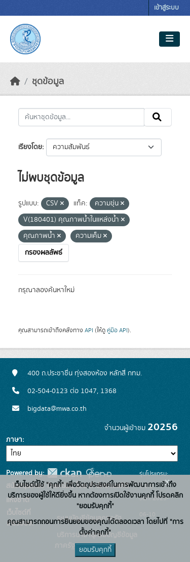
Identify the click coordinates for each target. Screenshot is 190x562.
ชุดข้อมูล (48, 81)
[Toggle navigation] (169, 39)
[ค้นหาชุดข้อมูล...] (81, 117)
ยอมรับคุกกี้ (95, 550)
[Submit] (158, 117)
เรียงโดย (30, 147)
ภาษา (14, 440)
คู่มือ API (117, 330)
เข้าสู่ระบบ (166, 8)
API (89, 330)
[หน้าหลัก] (15, 81)
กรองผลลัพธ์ (43, 253)
